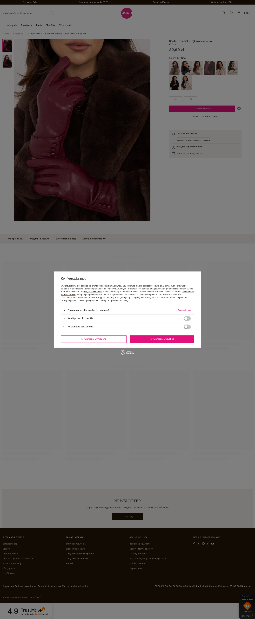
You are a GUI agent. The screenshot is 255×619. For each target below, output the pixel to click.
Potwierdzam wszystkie (162, 339)
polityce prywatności (92, 291)
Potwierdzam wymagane (93, 339)
